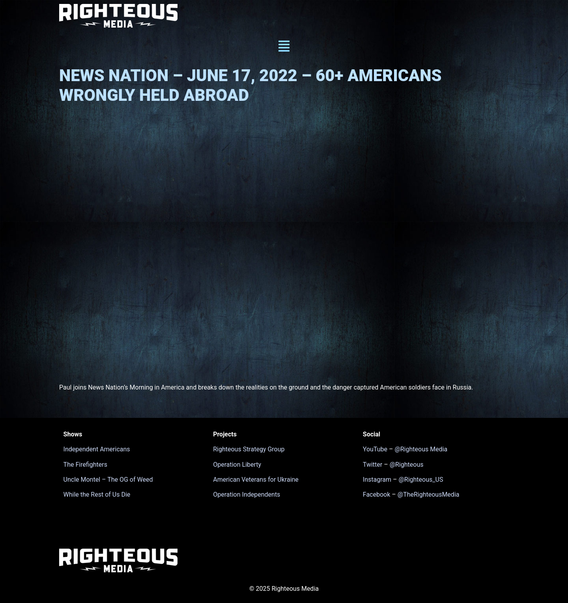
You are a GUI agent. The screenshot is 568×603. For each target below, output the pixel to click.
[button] (284, 47)
